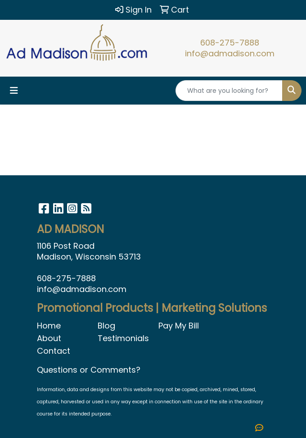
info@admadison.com (229, 53)
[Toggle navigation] (13, 90)
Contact (53, 350)
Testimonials (123, 338)
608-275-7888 (229, 42)
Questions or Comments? (88, 369)
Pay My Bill (178, 325)
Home (49, 325)
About (49, 338)
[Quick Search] (229, 90)
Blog (106, 325)
